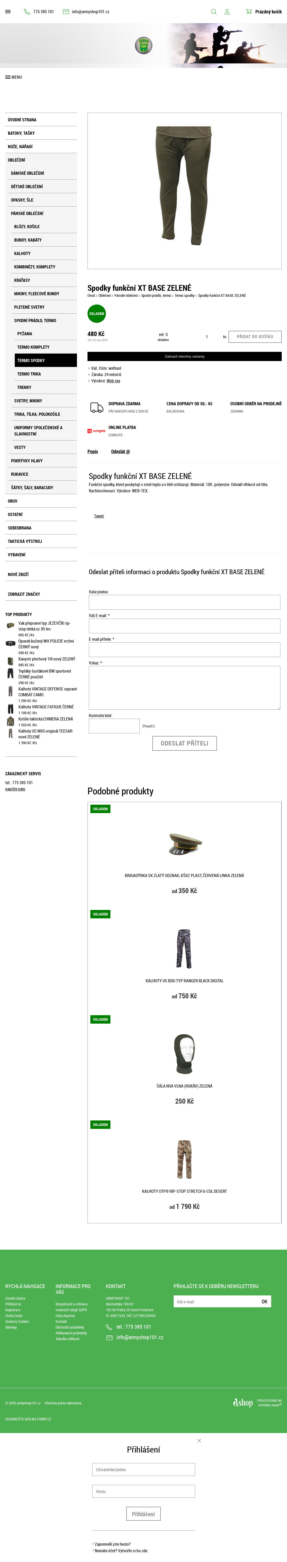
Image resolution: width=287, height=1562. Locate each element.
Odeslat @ (120, 451)
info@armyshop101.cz (90, 11)
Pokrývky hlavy (27, 461)
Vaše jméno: (99, 592)
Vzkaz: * (95, 663)
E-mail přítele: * (101, 639)
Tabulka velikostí (67, 1338)
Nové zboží (18, 574)
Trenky (24, 387)
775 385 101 (43, 11)
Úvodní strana (22, 120)
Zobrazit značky (24, 594)
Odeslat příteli (184, 743)
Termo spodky (31, 360)
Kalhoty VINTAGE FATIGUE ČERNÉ (46, 707)
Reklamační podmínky (71, 1332)
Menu (17, 77)
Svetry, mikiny (28, 401)
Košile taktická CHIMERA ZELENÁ (45, 719)
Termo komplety (33, 347)
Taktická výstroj (25, 541)
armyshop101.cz (29, 1402)
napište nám (15, 789)
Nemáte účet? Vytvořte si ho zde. (121, 1551)
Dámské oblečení (27, 173)
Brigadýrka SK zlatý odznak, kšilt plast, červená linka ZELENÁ (184, 875)
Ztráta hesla (13, 1315)
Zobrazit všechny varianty (185, 356)
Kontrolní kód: (100, 715)
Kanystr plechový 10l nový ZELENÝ (46, 659)
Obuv (12, 501)
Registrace (12, 1309)
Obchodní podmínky (70, 1327)
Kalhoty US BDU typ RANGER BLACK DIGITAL (184, 981)
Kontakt (61, 1321)
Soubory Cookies (17, 1321)
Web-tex (113, 381)
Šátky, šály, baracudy (32, 487)
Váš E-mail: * (99, 615)
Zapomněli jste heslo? (113, 1544)
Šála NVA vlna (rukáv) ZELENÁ (184, 1086)
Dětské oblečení (27, 186)
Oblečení (16, 160)
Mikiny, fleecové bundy (36, 294)
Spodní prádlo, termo (35, 320)
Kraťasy (22, 280)
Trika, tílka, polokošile (37, 414)
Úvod (91, 295)
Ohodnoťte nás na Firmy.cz (28, 1418)
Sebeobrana (19, 528)
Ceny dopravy (65, 1315)
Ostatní (15, 514)
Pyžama (24, 334)
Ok (264, 1301)
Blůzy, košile (27, 226)
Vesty (20, 447)
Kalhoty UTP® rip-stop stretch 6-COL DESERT (184, 1191)
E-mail (178, 1298)
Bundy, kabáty (28, 240)
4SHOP (276, 1405)
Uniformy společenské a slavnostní (38, 431)
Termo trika (29, 374)
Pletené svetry (29, 307)
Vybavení (16, 555)
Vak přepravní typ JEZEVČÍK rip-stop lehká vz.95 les (44, 626)
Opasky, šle (22, 200)
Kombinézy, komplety (34, 267)
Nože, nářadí (20, 146)
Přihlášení (143, 1514)
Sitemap (11, 1327)
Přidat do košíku (255, 336)
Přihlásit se (13, 1303)
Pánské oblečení (27, 213)
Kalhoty (22, 253)
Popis (92, 451)
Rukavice (19, 474)
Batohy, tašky (21, 133)
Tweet (99, 516)
